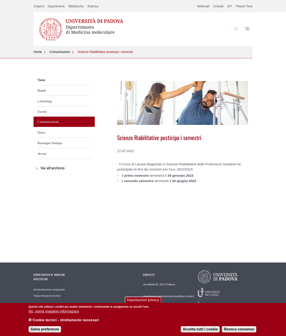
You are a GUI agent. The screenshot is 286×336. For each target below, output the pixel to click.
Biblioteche (76, 6)
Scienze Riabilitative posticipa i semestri (105, 52)
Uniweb (218, 6)
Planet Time (244, 6)
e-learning (45, 101)
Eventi (42, 111)
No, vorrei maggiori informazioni (54, 313)
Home (38, 52)
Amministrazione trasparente (49, 289)
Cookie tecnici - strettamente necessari (65, 322)
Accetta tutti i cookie (200, 331)
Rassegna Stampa (50, 143)
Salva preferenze (45, 331)
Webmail (203, 6)
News (42, 132)
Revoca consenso (239, 331)
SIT (229, 6)
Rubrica (93, 6)
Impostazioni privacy (143, 302)
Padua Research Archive (47, 295)
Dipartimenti (56, 6)
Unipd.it (39, 6)
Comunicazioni (59, 52)
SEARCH (244, 35)
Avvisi (42, 153)
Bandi (42, 90)
